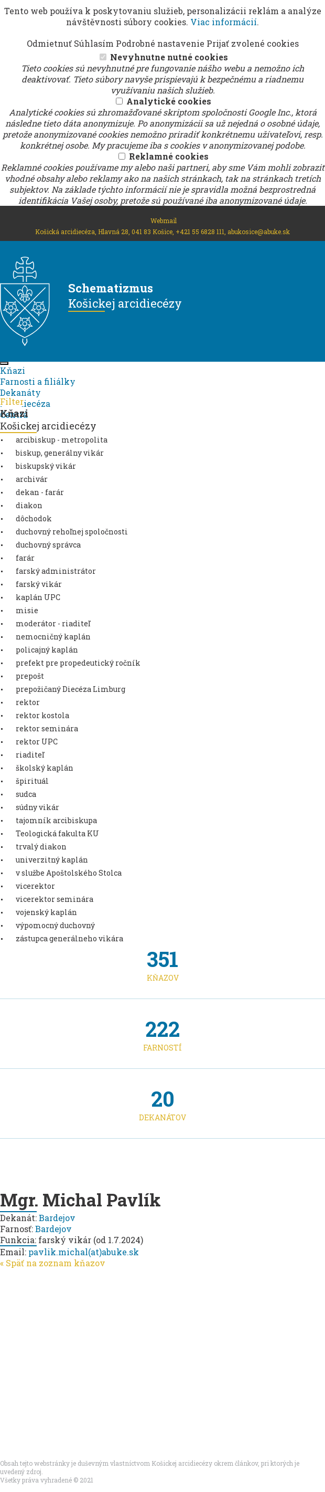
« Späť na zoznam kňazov (52, 1262)
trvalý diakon (41, 847)
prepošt (30, 676)
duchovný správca (48, 545)
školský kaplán (44, 768)
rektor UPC (37, 742)
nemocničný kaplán (53, 637)
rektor (28, 702)
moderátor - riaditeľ (53, 623)
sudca (26, 794)
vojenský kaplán (46, 912)
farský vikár (39, 584)
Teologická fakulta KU (57, 833)
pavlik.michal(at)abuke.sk (83, 1251)
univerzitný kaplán (52, 860)
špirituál (32, 781)
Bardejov (57, 1217)
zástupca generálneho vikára (69, 938)
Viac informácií (223, 21)
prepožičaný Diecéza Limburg (70, 689)
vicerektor (35, 886)
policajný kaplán (47, 650)
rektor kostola (42, 715)
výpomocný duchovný (55, 925)
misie (27, 610)
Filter (12, 401)
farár (25, 558)
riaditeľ (30, 755)
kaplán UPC (38, 597)
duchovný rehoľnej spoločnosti (72, 532)
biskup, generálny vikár (60, 453)
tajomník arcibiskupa (56, 820)
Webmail (163, 220)
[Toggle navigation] (4, 363)
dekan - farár (40, 492)
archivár (32, 479)
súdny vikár (37, 807)
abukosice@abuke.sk (259, 231)
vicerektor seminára (54, 899)
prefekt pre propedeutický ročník (78, 663)
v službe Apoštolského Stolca (69, 873)
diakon (29, 505)
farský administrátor (56, 571)
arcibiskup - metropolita (61, 440)
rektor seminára (47, 728)
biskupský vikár (46, 466)
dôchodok (34, 518)
